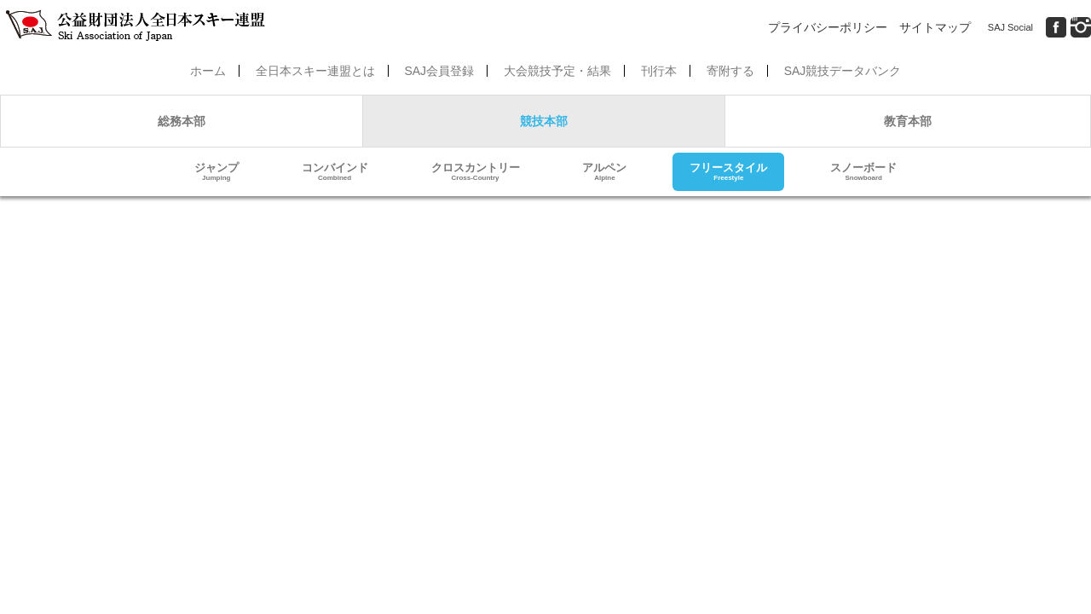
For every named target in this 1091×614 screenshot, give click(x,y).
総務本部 (181, 121)
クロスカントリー (475, 171)
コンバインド (335, 171)
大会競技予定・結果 (557, 71)
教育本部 (908, 121)
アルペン (604, 171)
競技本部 (544, 121)
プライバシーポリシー (827, 27)
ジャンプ (216, 171)
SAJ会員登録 (439, 71)
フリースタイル (728, 171)
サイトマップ (935, 27)
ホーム (208, 71)
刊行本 (659, 71)
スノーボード (863, 171)
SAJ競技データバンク (843, 71)
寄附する (730, 71)
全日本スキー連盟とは (315, 71)
